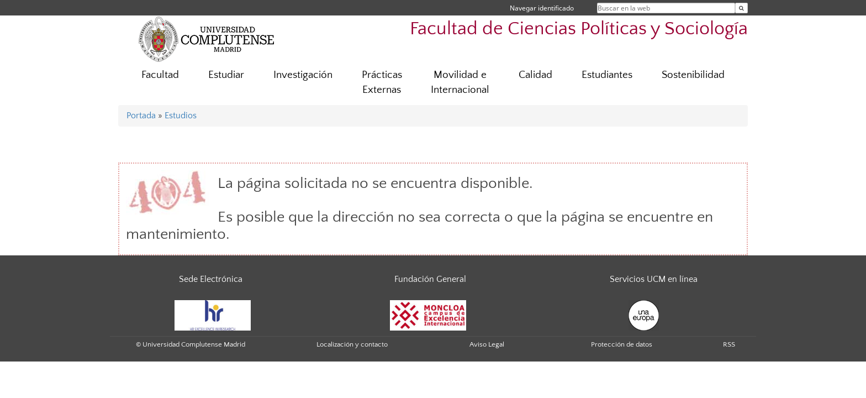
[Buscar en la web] (741, 8)
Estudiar (226, 75)
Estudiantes (607, 75)
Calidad (535, 75)
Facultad (160, 75)
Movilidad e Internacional (460, 82)
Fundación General (430, 279)
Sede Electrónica (210, 279)
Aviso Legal (486, 344)
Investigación (302, 75)
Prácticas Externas (382, 82)
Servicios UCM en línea (654, 279)
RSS (729, 344)
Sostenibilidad (693, 75)
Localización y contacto (352, 344)
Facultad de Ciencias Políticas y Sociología (579, 29)
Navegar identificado (542, 8)
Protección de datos (621, 344)
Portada (141, 116)
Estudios (181, 116)
